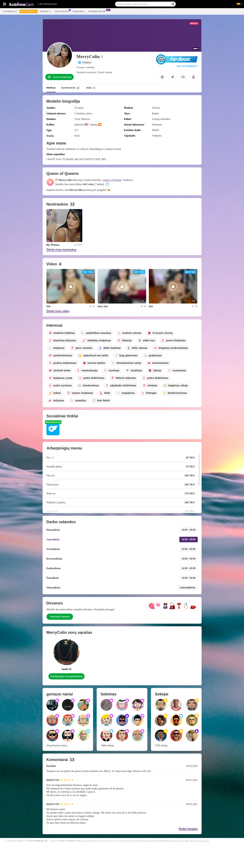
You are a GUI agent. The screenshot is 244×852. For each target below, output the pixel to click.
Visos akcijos (62, 11)
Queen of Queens (112, 180)
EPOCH (62, 841)
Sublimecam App (97, 11)
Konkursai (78, 11)
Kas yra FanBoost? (187, 66)
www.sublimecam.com (38, 841)
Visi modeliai (10, 11)
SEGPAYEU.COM (73, 841)
